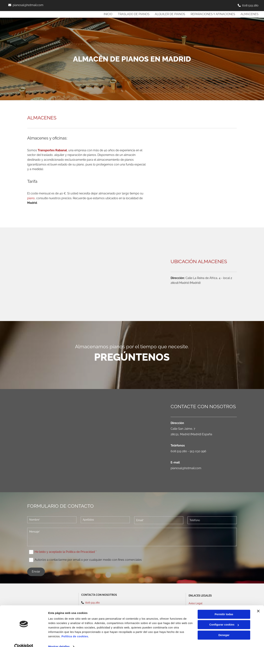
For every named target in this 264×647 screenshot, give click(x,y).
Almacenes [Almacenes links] (249, 14)
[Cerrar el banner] (258, 604)
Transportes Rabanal (52, 150)
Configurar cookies (224, 617)
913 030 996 (198, 451)
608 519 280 (250, 5)
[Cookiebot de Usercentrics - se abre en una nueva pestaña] (24, 640)
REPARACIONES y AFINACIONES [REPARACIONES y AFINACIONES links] (212, 14)
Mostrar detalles (59, 639)
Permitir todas (224, 607)
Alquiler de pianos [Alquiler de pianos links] (170, 14)
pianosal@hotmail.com (28, 5)
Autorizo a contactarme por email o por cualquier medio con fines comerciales (88, 559)
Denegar (223, 628)
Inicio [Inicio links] (107, 14)
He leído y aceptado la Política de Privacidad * (66, 552)
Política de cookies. (75, 629)
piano (31, 198)
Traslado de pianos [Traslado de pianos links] (133, 14)
